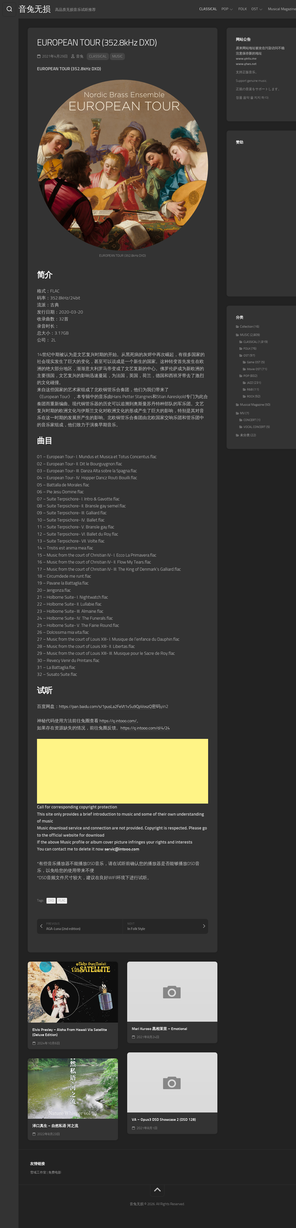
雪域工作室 (38, 1173)
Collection (246, 327)
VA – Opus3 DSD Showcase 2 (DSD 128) (164, 1120)
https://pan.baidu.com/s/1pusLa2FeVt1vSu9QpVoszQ (109, 707)
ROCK (250, 397)
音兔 (79, 57)
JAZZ (250, 383)
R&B (250, 390)
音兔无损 (44, 9)
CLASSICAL (199, 9)
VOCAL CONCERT (254, 427)
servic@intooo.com (123, 849)
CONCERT (250, 420)
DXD (51, 901)
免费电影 (54, 1173)
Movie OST (254, 369)
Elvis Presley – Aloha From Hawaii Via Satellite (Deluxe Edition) (69, 1033)
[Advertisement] (122, 771)
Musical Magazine (273, 9)
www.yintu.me (246, 59)
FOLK (233, 9)
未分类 (245, 436)
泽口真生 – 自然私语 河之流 (55, 1126)
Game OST (253, 363)
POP (215, 9)
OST (245, 9)
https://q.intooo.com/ (119, 721)
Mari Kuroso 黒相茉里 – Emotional (159, 1029)
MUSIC (117, 57)
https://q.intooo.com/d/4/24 (147, 728)
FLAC (62, 901)
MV (242, 414)
